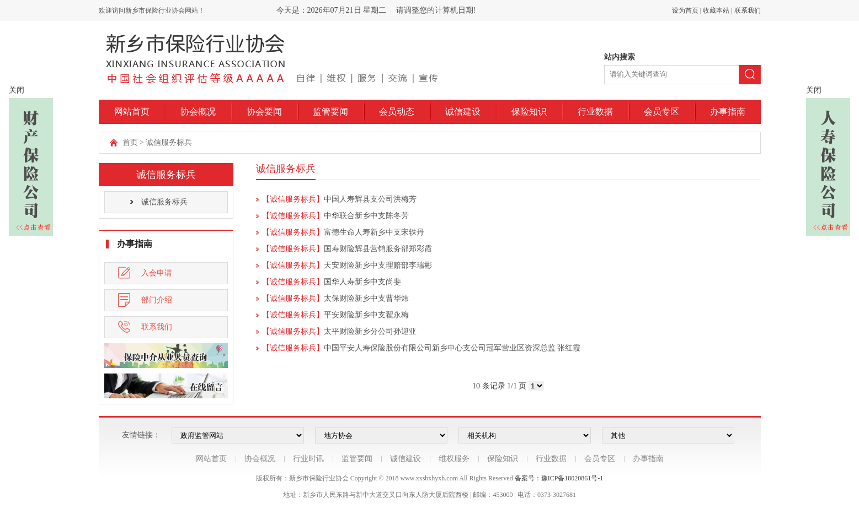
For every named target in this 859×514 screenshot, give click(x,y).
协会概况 (198, 111)
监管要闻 (330, 111)
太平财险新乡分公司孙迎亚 (370, 331)
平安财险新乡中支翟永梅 (366, 315)
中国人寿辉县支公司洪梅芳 (370, 199)
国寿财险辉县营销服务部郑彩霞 (378, 249)
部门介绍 (145, 300)
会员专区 (661, 111)
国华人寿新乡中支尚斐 (362, 282)
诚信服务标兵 (169, 142)
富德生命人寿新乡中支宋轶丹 (374, 232)
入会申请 (145, 273)
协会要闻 (264, 111)
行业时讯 (308, 459)
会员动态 (396, 111)
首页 (130, 142)
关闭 (16, 90)
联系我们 (747, 10)
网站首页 (132, 111)
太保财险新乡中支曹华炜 (366, 298)
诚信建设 (463, 111)
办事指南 (727, 111)
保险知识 (529, 111)
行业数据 (595, 111)
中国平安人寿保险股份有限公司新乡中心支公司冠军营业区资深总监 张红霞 (452, 348)
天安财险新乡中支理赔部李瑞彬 (378, 265)
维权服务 (454, 459)
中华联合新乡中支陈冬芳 (366, 216)
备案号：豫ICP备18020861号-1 (559, 478)
